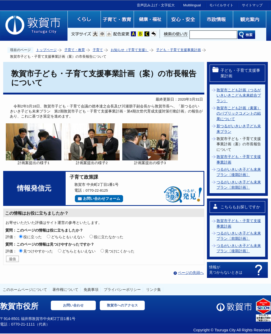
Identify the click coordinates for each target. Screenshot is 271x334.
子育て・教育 (74, 50)
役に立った (32, 237)
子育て (98, 50)
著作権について (65, 289)
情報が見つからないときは (225, 269)
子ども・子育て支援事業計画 (178, 50)
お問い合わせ (73, 305)
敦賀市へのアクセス (122, 305)
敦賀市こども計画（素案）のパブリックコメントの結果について (238, 113)
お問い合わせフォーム (101, 199)
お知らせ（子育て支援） (129, 50)
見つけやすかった (38, 251)
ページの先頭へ (191, 273)
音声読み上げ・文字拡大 (156, 5)
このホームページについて (25, 289)
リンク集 (153, 289)
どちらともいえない (67, 237)
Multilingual (192, 5)
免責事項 (91, 289)
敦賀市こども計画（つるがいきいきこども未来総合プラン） (238, 95)
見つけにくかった (119, 251)
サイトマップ (252, 5)
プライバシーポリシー (122, 289)
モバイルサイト (221, 5)
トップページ (46, 50)
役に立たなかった (108, 237)
